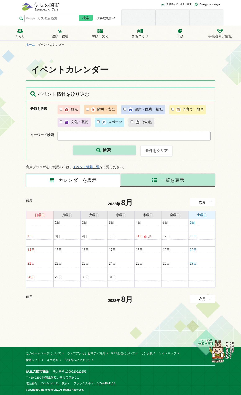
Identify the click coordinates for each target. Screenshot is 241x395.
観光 (74, 109)
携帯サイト (33, 360)
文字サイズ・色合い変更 (179, 4)
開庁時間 (52, 360)
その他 (147, 122)
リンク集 (147, 353)
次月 (202, 202)
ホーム (30, 44)
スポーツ (115, 122)
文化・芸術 (79, 122)
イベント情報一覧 (86, 167)
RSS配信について (123, 353)
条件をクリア (156, 151)
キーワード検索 (42, 135)
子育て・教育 (193, 109)
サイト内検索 (21, 18)
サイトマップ (167, 353)
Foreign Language (210, 4)
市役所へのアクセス (77, 360)
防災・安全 (106, 109)
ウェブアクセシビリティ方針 (86, 353)
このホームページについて (43, 353)
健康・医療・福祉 (149, 109)
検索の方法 (103, 18)
